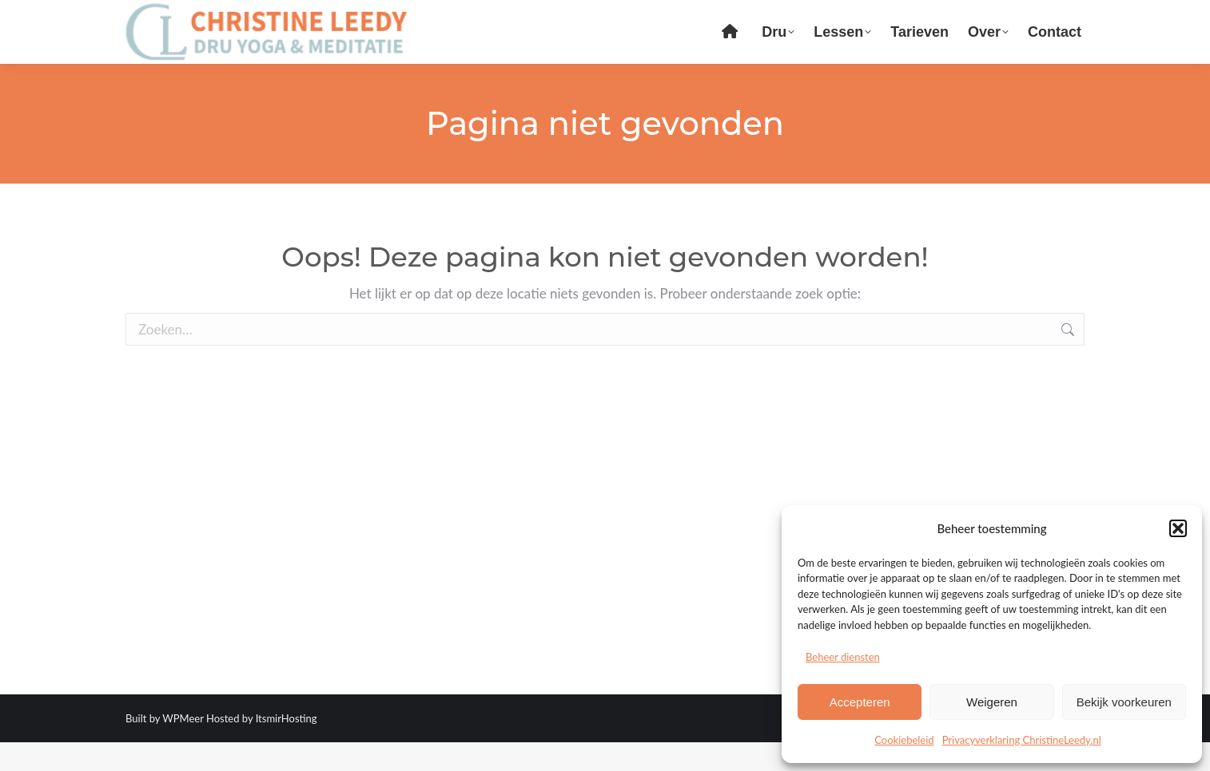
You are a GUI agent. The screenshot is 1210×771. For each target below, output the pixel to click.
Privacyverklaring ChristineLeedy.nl (1021, 739)
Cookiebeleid (903, 739)
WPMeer (182, 747)
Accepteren (860, 702)
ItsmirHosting (286, 747)
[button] (1178, 528)
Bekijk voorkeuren (1124, 702)
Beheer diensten (843, 656)
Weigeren (991, 702)
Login (961, 14)
